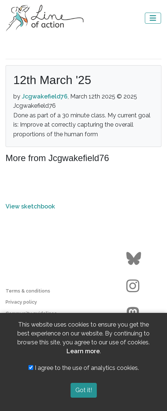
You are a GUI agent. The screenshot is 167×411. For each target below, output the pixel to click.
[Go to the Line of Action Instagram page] (134, 286)
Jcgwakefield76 (45, 96)
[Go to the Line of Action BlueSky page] (134, 259)
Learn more (83, 351)
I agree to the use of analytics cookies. (83, 367)
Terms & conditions (28, 291)
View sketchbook (30, 206)
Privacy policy (21, 302)
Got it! (83, 390)
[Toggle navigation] (153, 18)
